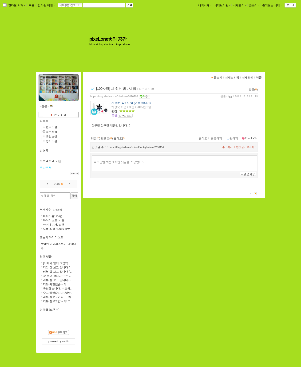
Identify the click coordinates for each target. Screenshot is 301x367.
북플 (31, 5)
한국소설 (51, 127)
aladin (65, 341)
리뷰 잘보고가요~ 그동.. (58, 297)
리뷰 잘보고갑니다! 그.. (57, 301)
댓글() (253, 89)
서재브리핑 (222, 5)
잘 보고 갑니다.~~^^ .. (57, 275)
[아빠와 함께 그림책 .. (56, 263)
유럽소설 (51, 136)
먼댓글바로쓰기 (246, 147)
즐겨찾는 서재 (272, 5)
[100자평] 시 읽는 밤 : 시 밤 (116, 88)
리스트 (44, 120)
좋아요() (120, 138)
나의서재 (204, 5)
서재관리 (239, 5)
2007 (57, 184)
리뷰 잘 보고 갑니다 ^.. (57, 267)
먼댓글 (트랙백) (49, 309)
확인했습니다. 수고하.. (57, 288)
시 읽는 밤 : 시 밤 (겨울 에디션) (131, 103)
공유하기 (216, 138)
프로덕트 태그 (48, 161)
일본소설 (51, 131)
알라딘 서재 (16, 5)
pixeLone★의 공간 (108, 39)
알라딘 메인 (46, 5)
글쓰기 (254, 5)
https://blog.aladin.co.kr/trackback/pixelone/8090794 (136, 147)
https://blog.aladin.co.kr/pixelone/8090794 (114, 96)
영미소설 (51, 141)
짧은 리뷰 (144, 88)
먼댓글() (107, 138)
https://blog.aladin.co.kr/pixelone (109, 44)
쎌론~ (224, 96)
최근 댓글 (46, 256)
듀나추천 (45, 167)
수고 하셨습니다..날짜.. (57, 292)
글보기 (218, 77)
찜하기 (232, 138)
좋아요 (203, 138)
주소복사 (227, 147)
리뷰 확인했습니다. (55, 284)
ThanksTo (249, 138)
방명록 (44, 150)
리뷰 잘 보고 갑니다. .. (57, 280)
